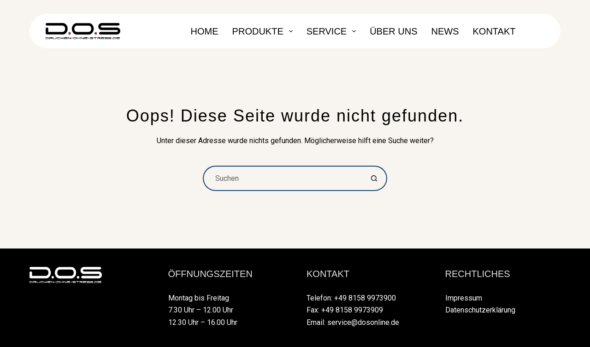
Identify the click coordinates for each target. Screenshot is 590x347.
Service (333, 31)
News (445, 31)
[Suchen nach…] (282, 178)
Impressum (463, 298)
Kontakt (494, 31)
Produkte (264, 31)
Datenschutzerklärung (480, 310)
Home (204, 31)
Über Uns (393, 31)
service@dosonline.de (363, 322)
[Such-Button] (374, 178)
